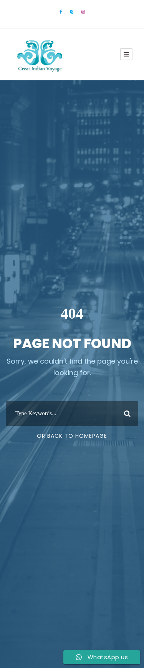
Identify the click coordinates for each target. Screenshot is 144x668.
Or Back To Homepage (72, 436)
